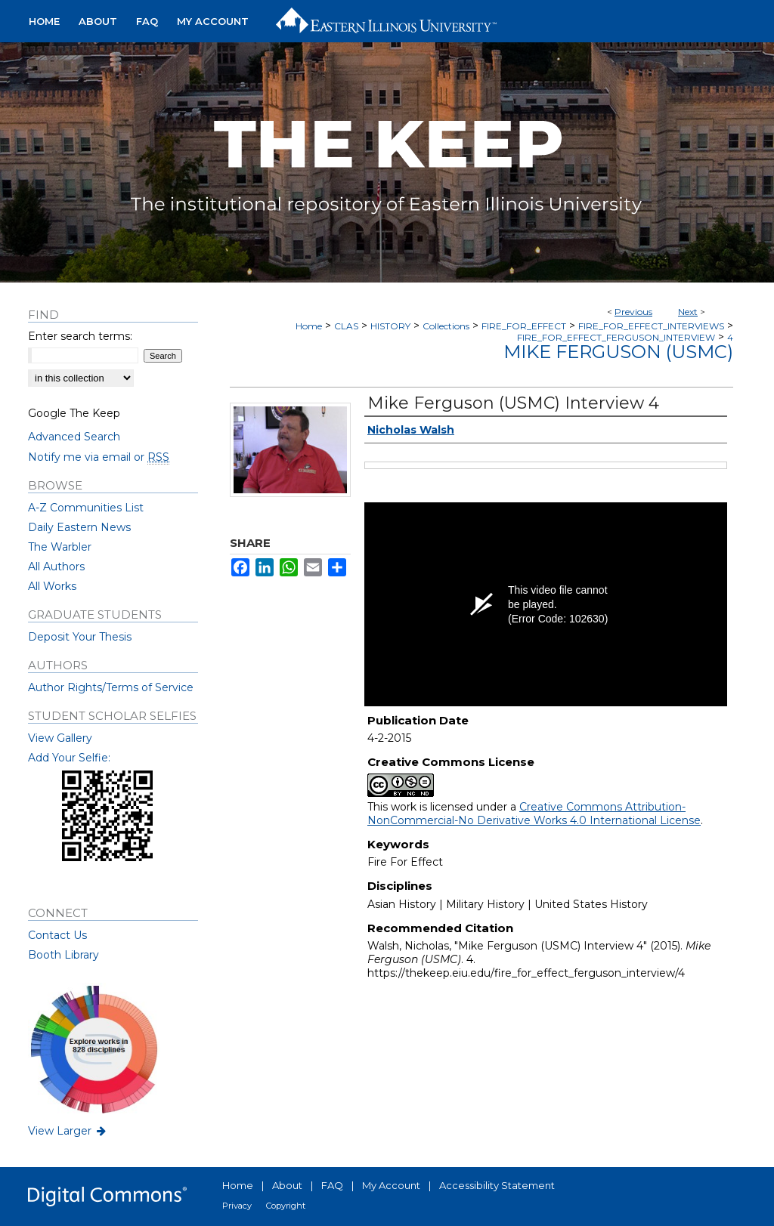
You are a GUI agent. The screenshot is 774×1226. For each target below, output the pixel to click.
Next (688, 311)
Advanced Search (74, 436)
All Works (52, 586)
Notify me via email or (98, 457)
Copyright (285, 1205)
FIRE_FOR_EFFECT (523, 326)
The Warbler (59, 547)
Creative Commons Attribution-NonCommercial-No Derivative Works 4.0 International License (534, 813)
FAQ (332, 1185)
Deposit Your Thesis (80, 637)
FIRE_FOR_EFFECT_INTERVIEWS (651, 326)
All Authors (56, 566)
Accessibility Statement (497, 1185)
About (287, 1185)
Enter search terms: (80, 336)
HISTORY (390, 326)
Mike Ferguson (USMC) (618, 352)
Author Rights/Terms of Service (111, 687)
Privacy (237, 1205)
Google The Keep (74, 413)
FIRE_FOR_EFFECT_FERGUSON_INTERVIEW (616, 337)
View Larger (68, 1131)
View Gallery (60, 738)
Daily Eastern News (79, 527)
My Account (391, 1185)
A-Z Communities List (86, 507)
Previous (633, 311)
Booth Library (63, 955)
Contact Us (57, 935)
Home (309, 326)
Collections (446, 326)
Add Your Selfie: (69, 757)
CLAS (346, 326)
